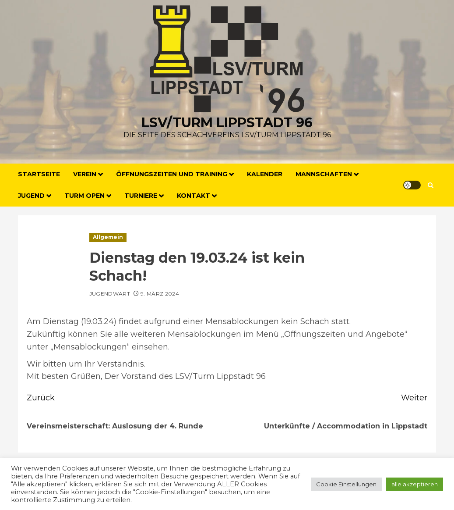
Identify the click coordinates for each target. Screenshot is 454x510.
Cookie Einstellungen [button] (346, 484)
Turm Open (84, 196)
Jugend (31, 196)
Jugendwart (109, 293)
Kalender (264, 174)
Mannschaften (324, 174)
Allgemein (108, 237)
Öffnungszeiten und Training (171, 174)
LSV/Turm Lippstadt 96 (227, 122)
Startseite (39, 174)
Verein (84, 174)
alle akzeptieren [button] (414, 484)
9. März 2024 (160, 293)
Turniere (140, 196)
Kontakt (193, 196)
